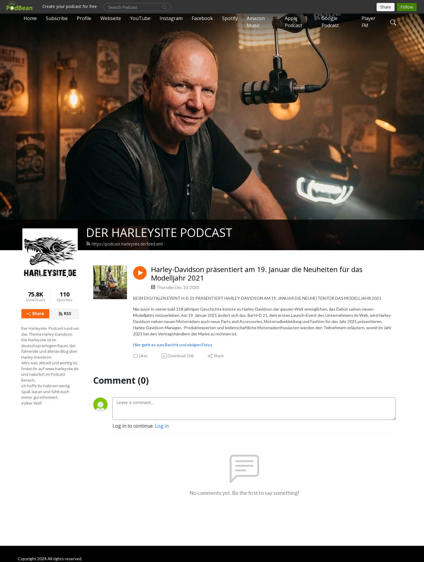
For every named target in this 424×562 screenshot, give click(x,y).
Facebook (202, 18)
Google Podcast (330, 22)
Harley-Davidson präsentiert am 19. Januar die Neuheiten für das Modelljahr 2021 (256, 273)
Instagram (171, 18)
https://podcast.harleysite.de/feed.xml (124, 244)
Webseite (110, 18)
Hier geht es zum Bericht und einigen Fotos (172, 344)
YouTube (140, 18)
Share (35, 313)
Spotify (230, 18)
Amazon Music (256, 22)
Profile (84, 18)
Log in (162, 426)
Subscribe (57, 18)
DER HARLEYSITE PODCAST (159, 232)
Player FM (368, 22)
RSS (64, 313)
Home (30, 18)
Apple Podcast (293, 22)
